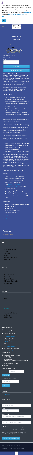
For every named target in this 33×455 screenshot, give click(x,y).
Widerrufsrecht (9, 277)
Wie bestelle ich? (9, 275)
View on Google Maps (8, 350)
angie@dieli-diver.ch (9, 341)
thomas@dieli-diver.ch (10, 336)
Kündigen (5, 385)
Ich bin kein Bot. (9, 426)
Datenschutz (8, 283)
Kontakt (6, 251)
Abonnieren (6, 375)
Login (5, 298)
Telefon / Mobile (6, 414)
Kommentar (5, 419)
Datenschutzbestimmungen (16, 14)
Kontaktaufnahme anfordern (11, 438)
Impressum (27, 12)
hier (25, 10)
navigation (3, 27)
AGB (10, 448)
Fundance (7, 260)
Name (4, 403)
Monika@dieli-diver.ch (10, 346)
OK (4, 20)
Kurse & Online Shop (10, 249)
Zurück (6, 215)
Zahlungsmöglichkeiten (11, 281)
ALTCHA (22, 429)
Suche (5, 255)
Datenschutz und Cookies (18, 448)
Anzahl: (5, 59)
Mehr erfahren (6, 17)
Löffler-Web (8, 317)
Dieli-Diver (8, 394)
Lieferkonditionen (9, 279)
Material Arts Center (11, 257)
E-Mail (4, 408)
